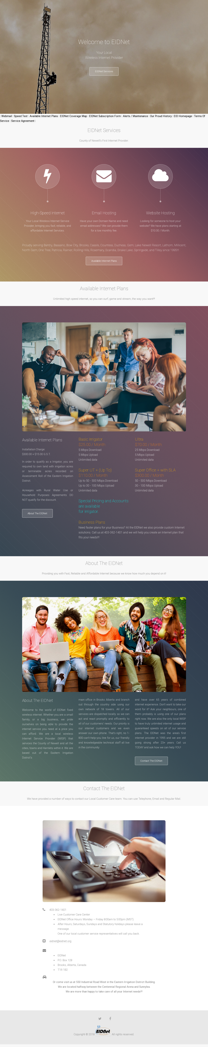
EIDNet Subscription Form (105, 117)
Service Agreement (22, 121)
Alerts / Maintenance (135, 117)
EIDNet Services (104, 71)
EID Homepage (183, 117)
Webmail (6, 117)
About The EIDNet (41, 515)
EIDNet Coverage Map (73, 117)
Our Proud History (161, 117)
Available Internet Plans (44, 117)
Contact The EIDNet (154, 763)
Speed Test (21, 117)
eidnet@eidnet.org (60, 943)
